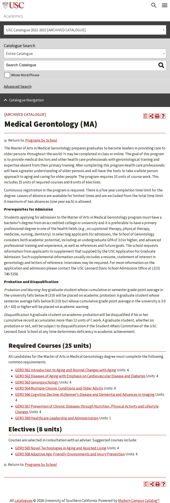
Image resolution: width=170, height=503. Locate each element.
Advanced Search (17, 86)
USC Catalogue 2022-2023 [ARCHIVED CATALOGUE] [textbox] (46, 30)
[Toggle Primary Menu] (164, 5)
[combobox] (85, 30)
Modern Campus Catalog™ (139, 500)
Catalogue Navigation (26, 100)
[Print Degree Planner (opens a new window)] (145, 116)
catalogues (24, 500)
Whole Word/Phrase (25, 75)
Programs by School (41, 140)
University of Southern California (13, 5)
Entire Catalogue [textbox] (19, 53)
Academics (13, 16)
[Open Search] (154, 5)
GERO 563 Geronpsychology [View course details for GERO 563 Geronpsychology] (37, 382)
